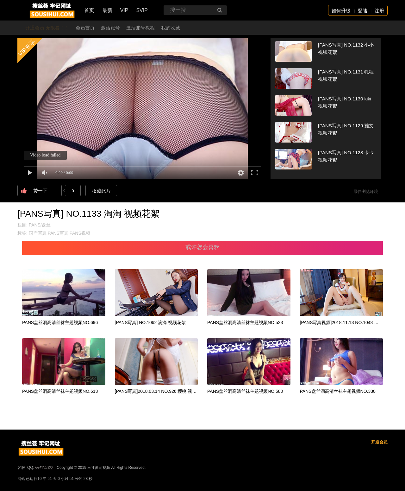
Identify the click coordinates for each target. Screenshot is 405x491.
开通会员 (379, 442)
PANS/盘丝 (40, 224)
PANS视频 (80, 233)
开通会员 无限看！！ (47, 27)
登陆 (362, 10)
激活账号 (110, 27)
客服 (21, 467)
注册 (379, 10)
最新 (107, 10)
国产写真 (38, 233)
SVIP (141, 10)
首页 (89, 10)
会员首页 (85, 27)
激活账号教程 (140, 27)
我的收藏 (170, 27)
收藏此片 (101, 191)
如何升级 (341, 10)
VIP (124, 10)
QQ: (40, 467)
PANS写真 (58, 233)
